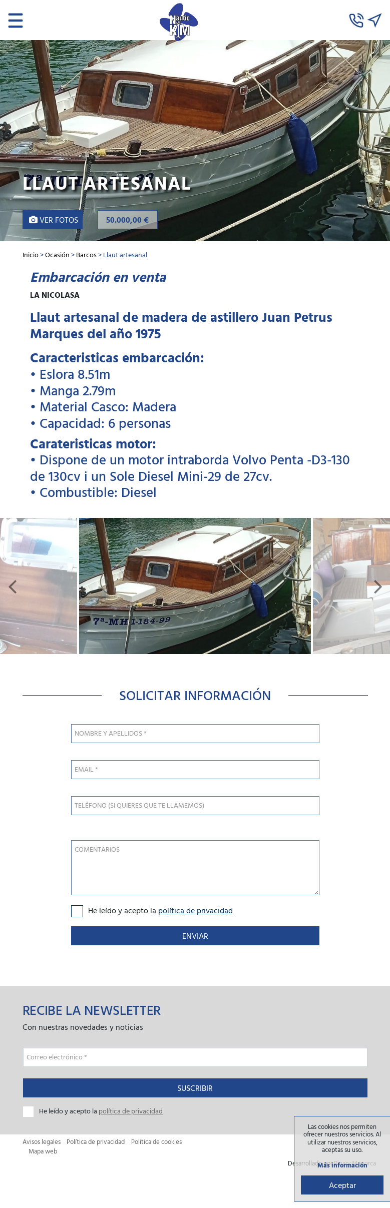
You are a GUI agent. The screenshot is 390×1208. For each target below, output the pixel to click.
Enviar (195, 936)
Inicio (31, 254)
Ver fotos (53, 220)
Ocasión (57, 254)
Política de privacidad (96, 1141)
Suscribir (195, 1088)
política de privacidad (195, 910)
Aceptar (342, 1185)
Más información (342, 1165)
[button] (12, 586)
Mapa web (43, 1151)
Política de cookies (156, 1141)
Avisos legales (42, 1141)
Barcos (86, 254)
